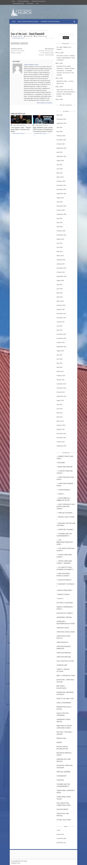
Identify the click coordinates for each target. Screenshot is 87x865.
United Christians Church (18, 38)
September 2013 (61, 446)
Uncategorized (62, 809)
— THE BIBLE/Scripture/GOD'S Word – (65, 542)
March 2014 (60, 421)
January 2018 (60, 309)
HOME (13, 21)
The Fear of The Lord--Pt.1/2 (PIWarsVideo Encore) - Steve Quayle (46, 53)
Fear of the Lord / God (41, 36)
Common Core (62, 665)
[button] (74, 21)
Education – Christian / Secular (65, 681)
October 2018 (61, 272)
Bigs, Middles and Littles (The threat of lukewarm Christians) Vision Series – (43, 129)
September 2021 (61, 193)
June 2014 (60, 408)
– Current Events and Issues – (65, 457)
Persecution (61, 738)
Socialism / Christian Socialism (64, 766)
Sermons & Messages (23, 1)
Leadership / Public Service (64, 720)
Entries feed (60, 834)
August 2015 (60, 350)
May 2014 (59, 413)
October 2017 (61, 322)
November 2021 (61, 189)
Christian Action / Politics (63, 637)
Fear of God (24, 43)
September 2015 (61, 346)
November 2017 (61, 317)
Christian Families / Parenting (64, 647)
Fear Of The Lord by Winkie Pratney (17, 52)
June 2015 (60, 359)
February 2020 (61, 231)
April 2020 (59, 226)
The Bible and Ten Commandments (63, 785)
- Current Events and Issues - (19, 125)
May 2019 (59, 251)
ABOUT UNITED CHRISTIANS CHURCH (28, 21)
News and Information (18, 3)
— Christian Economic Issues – (65, 484)
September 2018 (61, 276)
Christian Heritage (64, 657)
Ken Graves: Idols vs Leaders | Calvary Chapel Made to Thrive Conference (66, 58)
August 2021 (60, 197)
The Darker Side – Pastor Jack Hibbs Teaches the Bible (21, 129)
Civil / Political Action (65, 661)
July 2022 (59, 164)
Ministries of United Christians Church (64, 727)
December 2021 (61, 185)
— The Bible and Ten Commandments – (64, 535)
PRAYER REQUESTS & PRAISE (20, 26)
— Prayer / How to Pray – (66, 518)
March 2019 (60, 255)
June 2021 (60, 202)
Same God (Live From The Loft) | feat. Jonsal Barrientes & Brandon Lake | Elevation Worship (66, 93)
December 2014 (61, 384)
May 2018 (59, 293)
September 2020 (61, 214)
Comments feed (61, 838)
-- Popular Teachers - (22, 30)
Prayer (59, 742)
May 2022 (59, 173)
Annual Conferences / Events (65, 608)
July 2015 (59, 355)
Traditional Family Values (64, 798)
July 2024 (59, 127)
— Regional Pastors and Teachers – (66, 524)
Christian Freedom (64, 653)
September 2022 (61, 156)
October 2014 (61, 392)
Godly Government (64, 703)
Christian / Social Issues (66, 632)
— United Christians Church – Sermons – (64, 562)
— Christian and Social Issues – (65, 478)
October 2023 (61, 144)
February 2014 (61, 425)
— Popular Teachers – (65, 513)
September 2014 (61, 396)
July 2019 (59, 243)
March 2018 (60, 301)
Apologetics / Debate (65, 613)
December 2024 (61, 119)
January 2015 (60, 379)
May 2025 (59, 115)
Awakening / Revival (64, 617)
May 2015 (59, 363)
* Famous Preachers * (65, 590)
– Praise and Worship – (65, 467)
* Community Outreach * (65, 585)
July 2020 (59, 218)
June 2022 (60, 168)
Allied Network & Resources (38, 1)
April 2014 (59, 417)
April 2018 (59, 297)
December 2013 (61, 433)
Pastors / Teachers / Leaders (64, 733)
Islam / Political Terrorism (63, 714)
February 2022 (61, 181)
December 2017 (61, 313)
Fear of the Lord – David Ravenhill (27, 34)
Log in (58, 830)
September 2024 (61, 123)
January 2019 (60, 264)
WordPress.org (61, 842)
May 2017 (59, 330)
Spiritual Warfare (63, 772)
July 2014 (59, 404)
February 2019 (61, 259)
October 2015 (61, 342)
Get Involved (30, 3)
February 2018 (61, 305)
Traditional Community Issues (66, 791)
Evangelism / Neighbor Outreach (65, 693)
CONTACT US (33, 26)
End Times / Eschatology (62, 687)
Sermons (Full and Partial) (64, 760)
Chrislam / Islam (63, 628)
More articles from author (44, 102)
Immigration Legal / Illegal (64, 708)
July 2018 (59, 284)
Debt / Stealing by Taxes (66, 675)
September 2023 (61, 148)
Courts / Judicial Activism (63, 670)
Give (37, 3)
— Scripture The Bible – (65, 529)
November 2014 (61, 388)
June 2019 (60, 247)
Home (13, 1)
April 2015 (59, 367)
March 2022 (60, 177)
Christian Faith (29, 36)
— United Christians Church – (64, 556)
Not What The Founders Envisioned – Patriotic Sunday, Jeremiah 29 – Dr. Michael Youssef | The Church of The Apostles (66, 70)
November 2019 (61, 235)
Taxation (60, 780)
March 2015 (60, 371)
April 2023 (59, 152)
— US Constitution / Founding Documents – (65, 568)
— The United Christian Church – (65, 549)
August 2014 (60, 400)
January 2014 (60, 429)
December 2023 (61, 140)
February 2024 (61, 135)
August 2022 (60, 160)
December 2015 (61, 334)
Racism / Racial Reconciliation (62, 748)
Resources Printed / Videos (64, 754)
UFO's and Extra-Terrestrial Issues (64, 804)
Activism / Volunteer (65, 603)
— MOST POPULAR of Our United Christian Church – (66, 506)
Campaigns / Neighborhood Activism (66, 622)
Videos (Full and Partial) (63, 814)
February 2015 (61, 375)
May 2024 (59, 131)
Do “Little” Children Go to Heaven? (64, 48)
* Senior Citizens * (63, 594)
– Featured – (61, 462)
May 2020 (59, 222)
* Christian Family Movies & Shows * (63, 575)
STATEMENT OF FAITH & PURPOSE (50, 21)
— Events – (61, 494)
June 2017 (60, 326)
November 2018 (61, 268)
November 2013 (61, 437)
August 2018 (60, 280)
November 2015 (61, 338)
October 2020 (61, 210)
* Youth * (60, 598)
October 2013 (61, 441)
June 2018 (60, 288)
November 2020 (61, 206)
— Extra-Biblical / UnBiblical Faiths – (64, 499)
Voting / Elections (64, 820)
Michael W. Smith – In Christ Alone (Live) (65, 82)
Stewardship (61, 776)
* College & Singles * (64, 580)
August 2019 (60, 239)
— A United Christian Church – (64, 472)
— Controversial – (64, 490)
